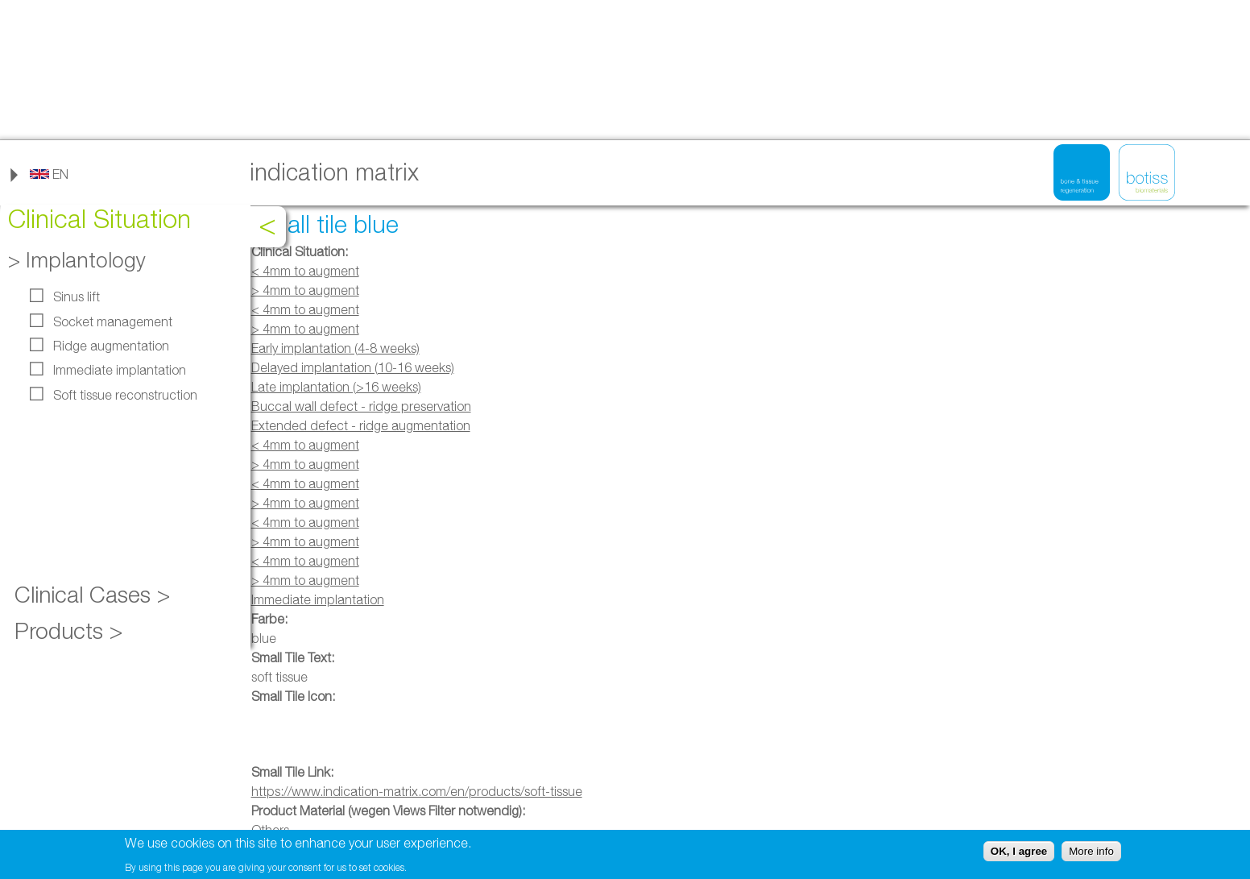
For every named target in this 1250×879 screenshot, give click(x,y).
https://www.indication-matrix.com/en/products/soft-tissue (416, 791)
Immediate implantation (119, 370)
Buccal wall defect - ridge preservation (361, 406)
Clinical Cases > (92, 594)
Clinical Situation (99, 218)
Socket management (112, 321)
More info (1091, 853)
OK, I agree (1019, 853)
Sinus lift (76, 296)
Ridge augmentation (111, 345)
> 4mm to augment (305, 290)
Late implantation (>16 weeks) (336, 386)
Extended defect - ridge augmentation (360, 425)
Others (270, 830)
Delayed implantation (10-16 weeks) (352, 367)
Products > (68, 630)
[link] (48, 174)
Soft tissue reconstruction (125, 395)
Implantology (86, 259)
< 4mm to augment (305, 270)
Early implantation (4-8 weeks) (335, 348)
